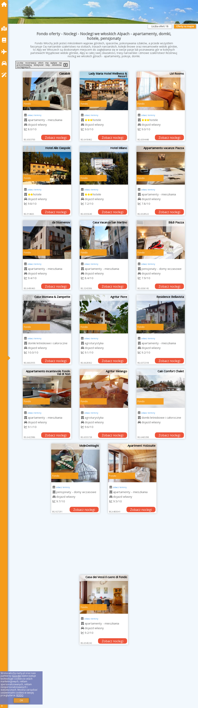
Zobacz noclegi (56, 137)
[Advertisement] (103, 546)
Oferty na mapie (185, 26)
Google (17, 675)
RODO (19, 695)
